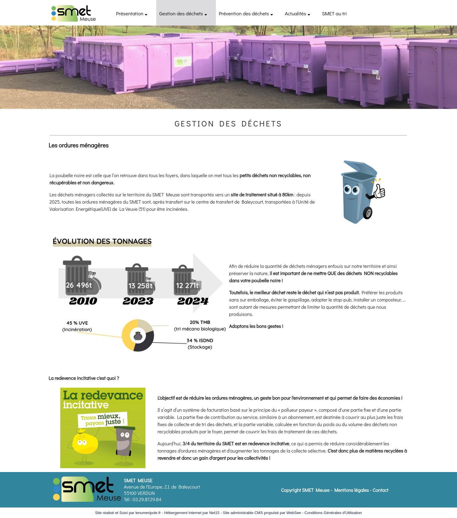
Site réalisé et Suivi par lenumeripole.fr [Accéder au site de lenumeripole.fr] (128, 512)
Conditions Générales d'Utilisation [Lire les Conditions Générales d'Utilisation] (333, 512)
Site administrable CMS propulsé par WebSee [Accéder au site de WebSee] (262, 512)
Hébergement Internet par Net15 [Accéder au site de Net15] (191, 512)
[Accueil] (73, 13)
